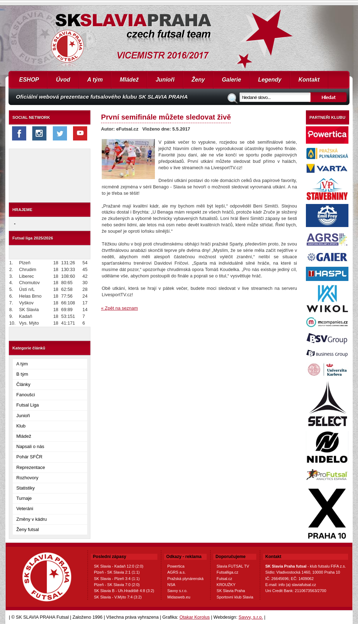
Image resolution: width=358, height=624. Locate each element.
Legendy (269, 80)
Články (23, 384)
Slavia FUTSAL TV (233, 566)
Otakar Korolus (194, 617)
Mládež (129, 80)
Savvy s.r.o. (177, 591)
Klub (21, 426)
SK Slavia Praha (231, 591)
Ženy (198, 80)
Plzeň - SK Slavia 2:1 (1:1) (117, 572)
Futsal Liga (27, 405)
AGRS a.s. (176, 572)
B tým (22, 374)
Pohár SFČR (29, 456)
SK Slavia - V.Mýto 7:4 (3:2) (118, 597)
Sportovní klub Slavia (235, 597)
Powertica (175, 566)
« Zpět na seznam (119, 308)
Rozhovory (27, 477)
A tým (95, 80)
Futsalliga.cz (227, 572)
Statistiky (25, 488)
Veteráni (24, 508)
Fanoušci (25, 394)
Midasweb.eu (178, 597)
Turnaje (24, 498)
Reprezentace (30, 467)
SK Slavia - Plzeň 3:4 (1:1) (117, 578)
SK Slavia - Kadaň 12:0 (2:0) (118, 566)
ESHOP (29, 80)
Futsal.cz (224, 578)
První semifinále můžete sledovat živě (166, 117)
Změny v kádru (31, 519)
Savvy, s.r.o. (251, 617)
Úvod (63, 80)
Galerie (231, 80)
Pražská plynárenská (185, 578)
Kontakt (309, 80)
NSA (171, 584)
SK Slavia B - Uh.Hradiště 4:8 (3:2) (124, 591)
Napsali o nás (30, 446)
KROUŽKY (226, 584)
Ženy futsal (27, 529)
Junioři (165, 80)
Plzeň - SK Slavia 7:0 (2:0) (117, 584)
